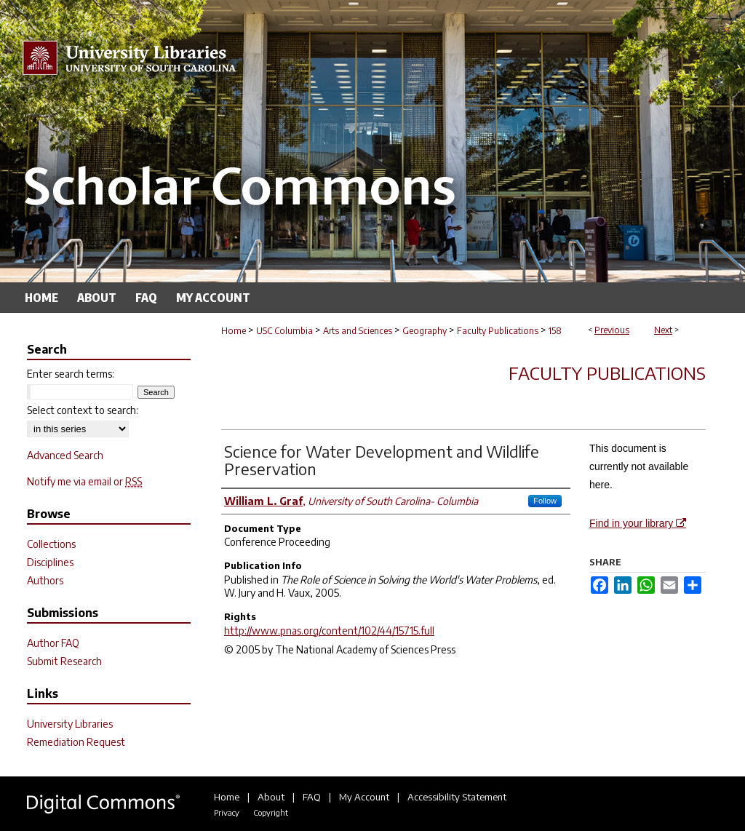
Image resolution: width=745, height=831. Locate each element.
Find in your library (637, 523)
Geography (424, 330)
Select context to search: (82, 410)
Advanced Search (65, 455)
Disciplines (50, 562)
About (271, 797)
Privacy (226, 812)
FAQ (312, 797)
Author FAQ (53, 643)
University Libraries (70, 723)
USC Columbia (284, 330)
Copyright (270, 812)
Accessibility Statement (456, 797)
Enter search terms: (70, 373)
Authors (45, 580)
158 (555, 330)
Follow (545, 500)
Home (233, 330)
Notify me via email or (84, 481)
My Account (364, 797)
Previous (611, 330)
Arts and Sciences (357, 330)
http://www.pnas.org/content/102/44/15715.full (329, 630)
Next (663, 330)
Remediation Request (76, 742)
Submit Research (64, 661)
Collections (51, 544)
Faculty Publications (497, 330)
